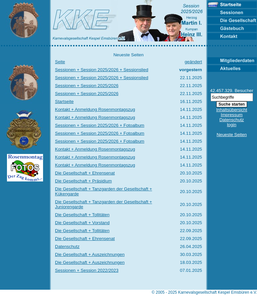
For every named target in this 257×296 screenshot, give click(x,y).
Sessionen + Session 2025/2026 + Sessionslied (101, 69)
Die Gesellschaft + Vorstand (82, 222)
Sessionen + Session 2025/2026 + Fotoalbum (99, 125)
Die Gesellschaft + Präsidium (83, 180)
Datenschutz (67, 246)
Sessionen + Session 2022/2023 (87, 270)
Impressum (232, 114)
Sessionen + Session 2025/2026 (87, 85)
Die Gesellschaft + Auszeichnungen (90, 254)
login (231, 124)
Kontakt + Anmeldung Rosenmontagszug (95, 109)
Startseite (64, 101)
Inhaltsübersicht (231, 109)
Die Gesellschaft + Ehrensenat (85, 173)
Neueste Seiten (232, 134)
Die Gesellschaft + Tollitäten (82, 214)
